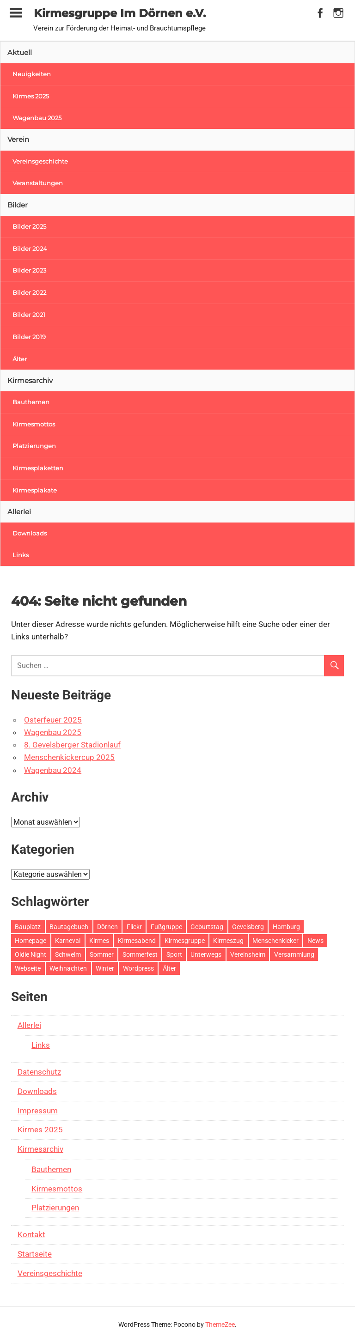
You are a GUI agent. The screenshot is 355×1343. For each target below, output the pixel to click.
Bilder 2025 (29, 226)
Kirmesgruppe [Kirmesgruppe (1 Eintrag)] (185, 940)
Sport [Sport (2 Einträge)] (174, 954)
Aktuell (19, 52)
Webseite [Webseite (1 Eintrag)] (28, 968)
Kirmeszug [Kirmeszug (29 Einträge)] (228, 940)
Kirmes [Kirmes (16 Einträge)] (99, 940)
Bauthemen (30, 402)
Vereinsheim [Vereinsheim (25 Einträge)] (247, 954)
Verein (18, 139)
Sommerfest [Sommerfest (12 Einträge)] (140, 954)
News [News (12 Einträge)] (315, 940)
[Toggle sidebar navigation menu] (16, 13)
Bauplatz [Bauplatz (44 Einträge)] (28, 926)
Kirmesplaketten (37, 468)
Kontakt (31, 1234)
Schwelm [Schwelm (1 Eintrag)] (68, 954)
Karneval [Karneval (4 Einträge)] (67, 940)
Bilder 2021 (28, 314)
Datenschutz (39, 1071)
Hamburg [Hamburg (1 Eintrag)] (286, 926)
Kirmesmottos (33, 424)
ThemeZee (220, 1324)
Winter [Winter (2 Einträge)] (105, 968)
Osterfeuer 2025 (53, 719)
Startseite (35, 1253)
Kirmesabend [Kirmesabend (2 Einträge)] (137, 940)
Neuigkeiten (31, 74)
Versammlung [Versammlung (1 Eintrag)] (294, 954)
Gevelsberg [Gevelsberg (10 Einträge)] (248, 926)
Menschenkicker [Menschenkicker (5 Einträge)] (275, 940)
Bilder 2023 (29, 270)
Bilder (17, 205)
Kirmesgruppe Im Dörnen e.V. (120, 13)
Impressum (38, 1110)
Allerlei (19, 511)
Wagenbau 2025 (36, 118)
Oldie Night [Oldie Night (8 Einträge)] (30, 954)
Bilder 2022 (29, 292)
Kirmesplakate (34, 490)
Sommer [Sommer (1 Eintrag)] (102, 954)
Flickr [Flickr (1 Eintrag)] (134, 926)
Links (20, 555)
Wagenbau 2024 (52, 770)
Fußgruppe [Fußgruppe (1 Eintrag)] (166, 926)
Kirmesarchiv (30, 380)
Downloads (29, 533)
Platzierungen (34, 446)
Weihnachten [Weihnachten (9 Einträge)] (68, 968)
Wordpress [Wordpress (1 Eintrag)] (138, 968)
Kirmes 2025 (30, 96)
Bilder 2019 (29, 336)
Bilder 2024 (29, 248)
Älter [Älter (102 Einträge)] (169, 968)
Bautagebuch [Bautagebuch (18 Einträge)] (68, 926)
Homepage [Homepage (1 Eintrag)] (30, 940)
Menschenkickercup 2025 (69, 757)
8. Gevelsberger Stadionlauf (72, 744)
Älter (19, 359)
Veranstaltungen (37, 183)
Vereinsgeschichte (40, 161)
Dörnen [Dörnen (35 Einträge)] (107, 926)
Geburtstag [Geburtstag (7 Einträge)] (206, 926)
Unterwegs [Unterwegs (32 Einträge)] (205, 954)
